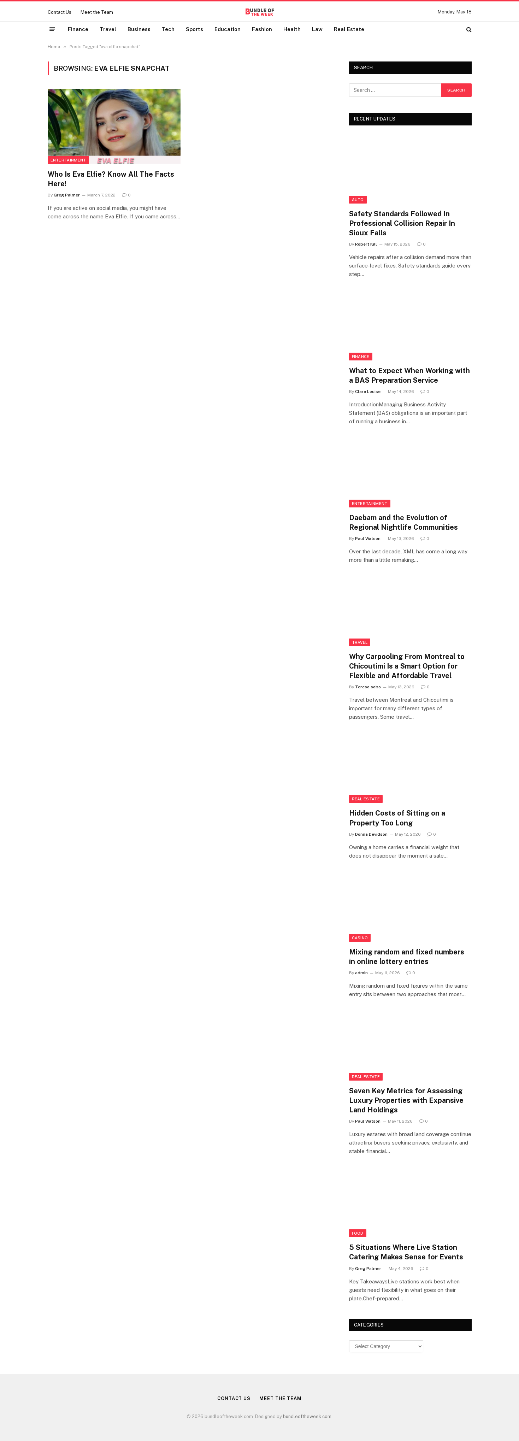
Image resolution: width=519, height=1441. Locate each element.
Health (292, 29)
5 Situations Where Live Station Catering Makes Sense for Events (406, 1252)
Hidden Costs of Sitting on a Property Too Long (397, 818)
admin (361, 972)
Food (358, 1233)
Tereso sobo (368, 686)
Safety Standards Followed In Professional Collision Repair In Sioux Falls (402, 223)
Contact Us (59, 12)
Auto (358, 200)
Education (227, 29)
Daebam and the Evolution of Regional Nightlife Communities (403, 522)
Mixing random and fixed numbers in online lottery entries (406, 957)
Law (317, 29)
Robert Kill (366, 244)
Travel (108, 29)
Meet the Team (97, 12)
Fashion (262, 29)
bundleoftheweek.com (307, 1416)
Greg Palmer (67, 195)
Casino (360, 938)
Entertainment (68, 160)
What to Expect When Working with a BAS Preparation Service (409, 375)
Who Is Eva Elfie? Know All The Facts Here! (111, 179)
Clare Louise (368, 391)
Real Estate (349, 29)
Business (139, 29)
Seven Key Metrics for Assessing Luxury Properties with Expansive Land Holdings (406, 1100)
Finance (78, 29)
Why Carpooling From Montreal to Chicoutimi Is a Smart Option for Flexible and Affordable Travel (407, 666)
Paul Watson (368, 538)
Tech (168, 29)
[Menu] (52, 29)
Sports (194, 29)
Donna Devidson (371, 834)
